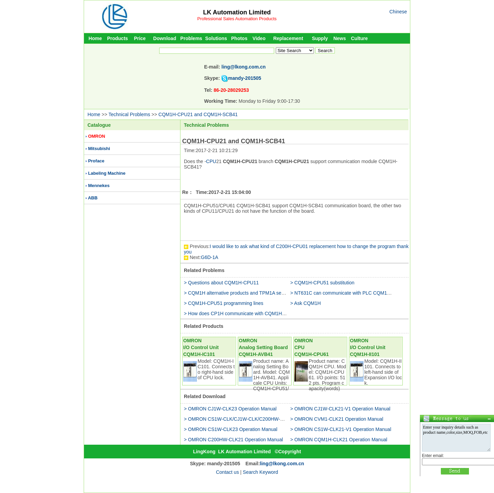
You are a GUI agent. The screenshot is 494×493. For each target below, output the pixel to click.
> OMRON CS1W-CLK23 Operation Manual (230, 429)
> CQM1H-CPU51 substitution (322, 282)
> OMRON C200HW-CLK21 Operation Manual (233, 439)
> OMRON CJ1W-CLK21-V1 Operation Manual (340, 408)
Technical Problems (129, 114)
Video (259, 38)
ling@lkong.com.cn (244, 67)
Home (95, 38)
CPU (211, 161)
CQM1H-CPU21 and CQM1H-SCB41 (198, 114)
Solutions (216, 38)
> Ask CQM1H (305, 303)
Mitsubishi (99, 148)
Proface (96, 160)
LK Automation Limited (237, 12)
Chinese (398, 11)
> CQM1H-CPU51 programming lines (223, 303)
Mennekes (99, 185)
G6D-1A (210, 257)
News (339, 38)
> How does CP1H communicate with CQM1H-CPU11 (241, 313)
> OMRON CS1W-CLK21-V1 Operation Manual (340, 429)
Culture (359, 38)
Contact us (227, 472)
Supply (320, 38)
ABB (92, 197)
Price (139, 38)
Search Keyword (260, 472)
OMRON (96, 136)
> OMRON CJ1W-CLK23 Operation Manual (230, 408)
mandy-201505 (244, 78)
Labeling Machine (107, 173)
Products (117, 38)
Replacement (288, 38)
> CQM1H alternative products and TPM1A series (236, 293)
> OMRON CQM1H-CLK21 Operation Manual (338, 439)
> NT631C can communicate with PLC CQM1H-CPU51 (349, 293)
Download (164, 38)
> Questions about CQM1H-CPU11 (221, 282)
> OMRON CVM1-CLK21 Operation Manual (336, 419)
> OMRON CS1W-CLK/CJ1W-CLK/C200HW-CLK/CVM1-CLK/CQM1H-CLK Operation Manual (284, 419)
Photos (239, 38)
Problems (191, 38)
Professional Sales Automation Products (237, 18)
